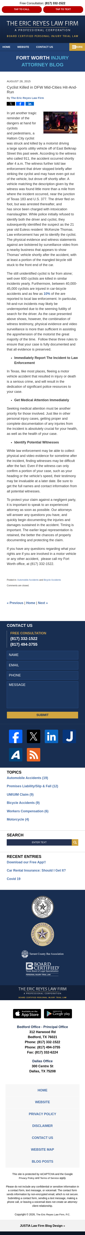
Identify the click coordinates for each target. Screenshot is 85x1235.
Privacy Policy (43, 1116)
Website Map (42, 1153)
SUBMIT (42, 715)
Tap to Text (63, 9)
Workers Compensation (28, 812)
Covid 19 (14, 880)
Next (44, 603)
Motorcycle (18, 820)
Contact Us (50, 46)
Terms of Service (49, 1181)
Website (27, 46)
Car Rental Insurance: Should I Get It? (37, 872)
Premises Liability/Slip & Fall (33, 787)
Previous (15, 603)
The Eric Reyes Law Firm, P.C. (53, 1218)
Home (8, 46)
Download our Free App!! (27, 863)
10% (47, 294)
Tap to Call (21, 9)
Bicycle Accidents (52, 580)
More (77, 46)
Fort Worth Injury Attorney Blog (42, 29)
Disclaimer (42, 1128)
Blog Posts (42, 1165)
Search (75, 843)
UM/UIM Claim (20, 795)
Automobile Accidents (28, 580)
